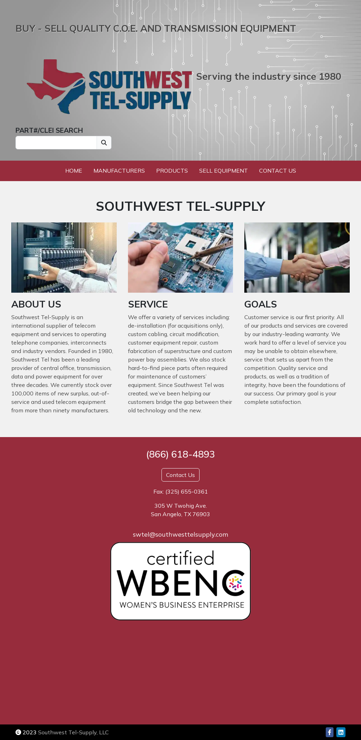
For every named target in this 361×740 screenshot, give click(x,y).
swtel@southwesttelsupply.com (180, 534)
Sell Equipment (223, 170)
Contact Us (277, 170)
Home (73, 170)
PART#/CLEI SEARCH (49, 130)
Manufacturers (119, 170)
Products (172, 170)
